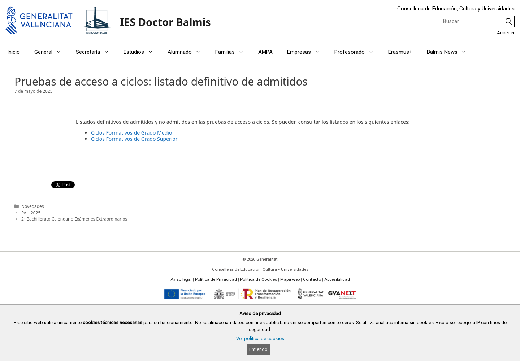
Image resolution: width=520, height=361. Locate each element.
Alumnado (188, 52)
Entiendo (258, 349)
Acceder (506, 32)
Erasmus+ (400, 52)
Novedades (32, 206)
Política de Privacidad (216, 279)
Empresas (307, 52)
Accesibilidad (337, 279)
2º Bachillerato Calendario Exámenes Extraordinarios (74, 219)
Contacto (312, 279)
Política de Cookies (258, 279)
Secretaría (96, 52)
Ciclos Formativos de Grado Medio (131, 132)
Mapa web (290, 279)
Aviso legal (181, 279)
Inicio (13, 52)
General (51, 52)
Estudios (142, 52)
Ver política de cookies (260, 338)
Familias (233, 52)
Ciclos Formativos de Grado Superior (134, 138)
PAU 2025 (30, 213)
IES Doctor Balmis (165, 22)
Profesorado (357, 52)
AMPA (265, 52)
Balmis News (450, 52)
